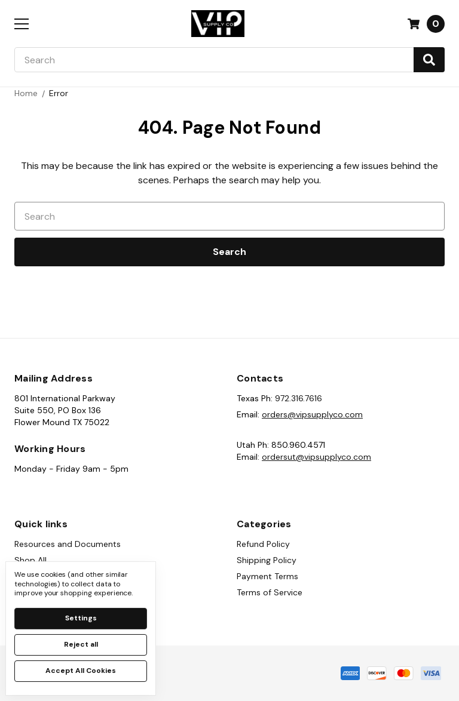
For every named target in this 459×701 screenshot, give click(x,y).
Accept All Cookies (80, 670)
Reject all (81, 644)
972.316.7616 (298, 398)
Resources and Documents (67, 544)
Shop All (30, 560)
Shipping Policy (266, 560)
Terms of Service (269, 592)
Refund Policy (263, 544)
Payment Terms (267, 576)
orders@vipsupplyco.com (312, 414)
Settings (81, 618)
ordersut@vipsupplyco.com (316, 456)
